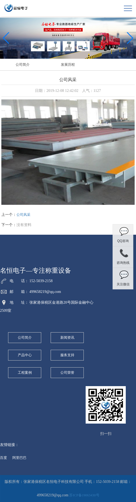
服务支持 (67, 355)
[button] (129, 38)
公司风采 (23, 215)
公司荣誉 (67, 373)
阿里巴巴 (19, 458)
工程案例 (25, 373)
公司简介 (23, 65)
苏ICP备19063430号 (84, 495)
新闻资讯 (67, 337)
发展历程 (68, 65)
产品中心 (25, 355)
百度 (3, 458)
